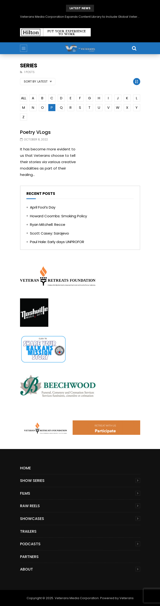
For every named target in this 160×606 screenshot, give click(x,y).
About (26, 569)
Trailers (28, 531)
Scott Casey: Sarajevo (49, 233)
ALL (23, 98)
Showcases (32, 518)
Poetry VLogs (35, 132)
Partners (29, 556)
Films (25, 493)
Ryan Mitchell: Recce (47, 224)
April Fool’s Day (42, 207)
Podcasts (30, 544)
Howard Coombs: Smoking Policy (58, 216)
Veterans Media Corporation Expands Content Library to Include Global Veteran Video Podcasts (80, 16)
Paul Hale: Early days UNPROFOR (57, 241)
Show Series (32, 480)
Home (25, 468)
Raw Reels (30, 506)
